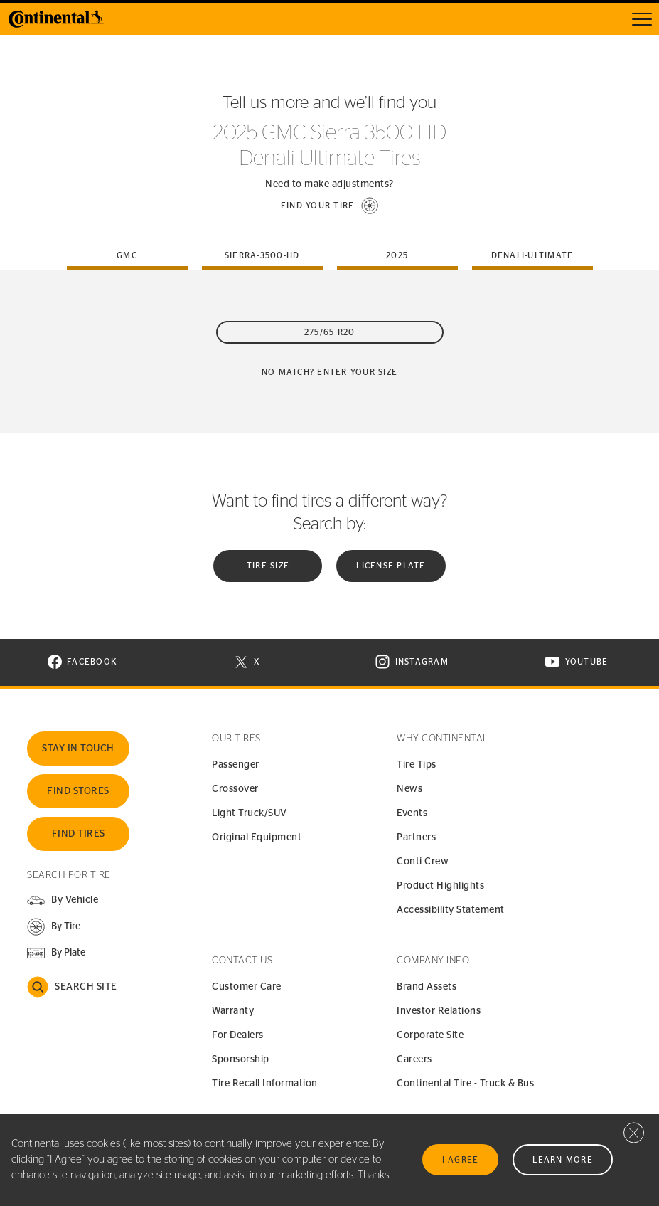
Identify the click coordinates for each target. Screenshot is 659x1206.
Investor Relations (439, 1011)
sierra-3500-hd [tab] (262, 255)
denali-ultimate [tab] (532, 255)
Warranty (233, 1011)
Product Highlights (440, 886)
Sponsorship (240, 1059)
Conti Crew (423, 862)
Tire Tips (416, 765)
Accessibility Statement (451, 910)
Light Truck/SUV (249, 813)
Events (412, 813)
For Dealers (238, 1035)
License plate (390, 565)
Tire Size (268, 565)
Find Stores (78, 791)
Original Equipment (256, 837)
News (409, 789)
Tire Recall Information (265, 1084)
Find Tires (78, 834)
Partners (416, 837)
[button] (330, 205)
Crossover (235, 789)
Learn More (562, 1159)
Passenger (235, 765)
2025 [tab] (397, 255)
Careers (414, 1059)
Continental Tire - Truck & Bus (465, 1084)
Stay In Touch (78, 748)
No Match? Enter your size (329, 372)
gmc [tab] (127, 255)
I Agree (460, 1159)
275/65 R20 (329, 332)
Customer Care (247, 987)
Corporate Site (430, 1035)
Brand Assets (426, 987)
